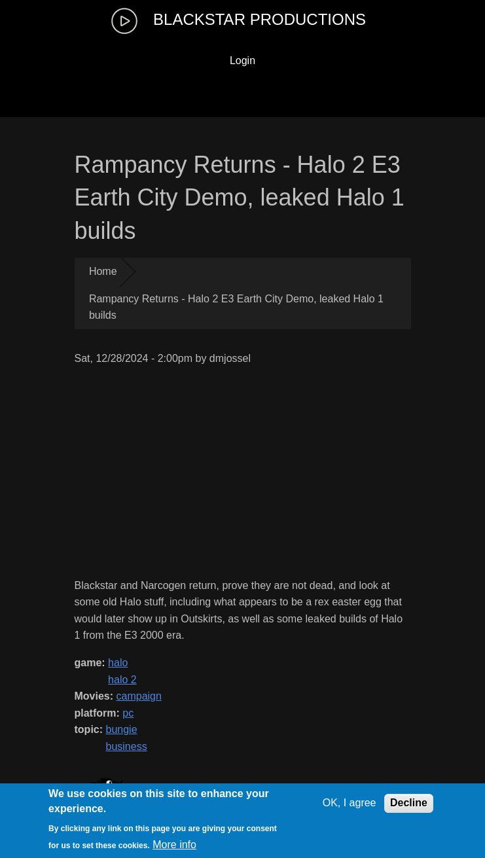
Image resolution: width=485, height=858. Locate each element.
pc (128, 713)
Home (103, 271)
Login (242, 60)
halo (118, 662)
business (126, 746)
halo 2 (122, 679)
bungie (121, 729)
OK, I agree (349, 802)
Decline (408, 802)
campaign (139, 696)
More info (174, 844)
